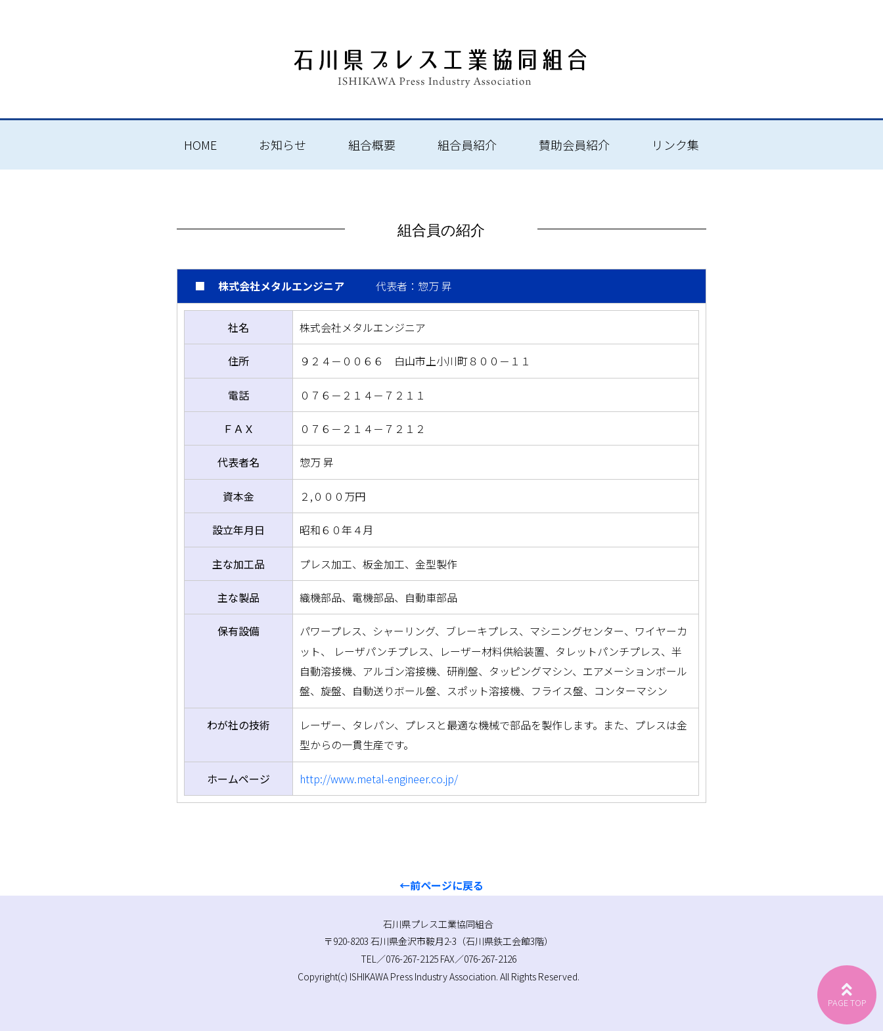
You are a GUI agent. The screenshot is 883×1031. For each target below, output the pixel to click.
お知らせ (282, 144)
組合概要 (372, 144)
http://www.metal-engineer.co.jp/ (379, 779)
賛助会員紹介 (574, 144)
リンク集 (675, 144)
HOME (200, 144)
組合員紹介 (467, 144)
